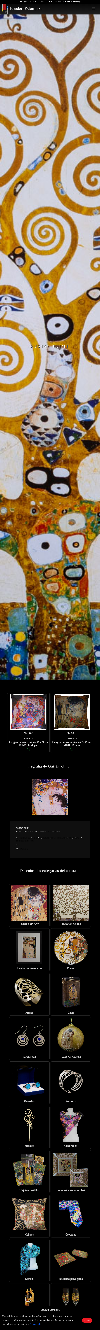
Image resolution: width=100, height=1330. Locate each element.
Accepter (87, 1320)
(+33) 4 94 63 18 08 (34, 2)
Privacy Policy (36, 1324)
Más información (22, 849)
